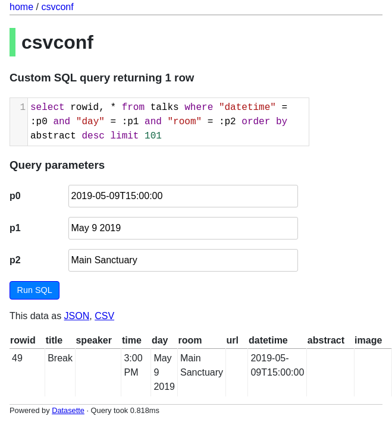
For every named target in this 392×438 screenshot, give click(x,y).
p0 (15, 196)
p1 (15, 228)
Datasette (68, 410)
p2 (15, 260)
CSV (104, 316)
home (21, 7)
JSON (77, 316)
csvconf (57, 7)
